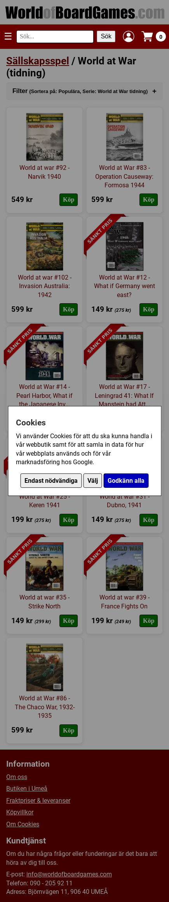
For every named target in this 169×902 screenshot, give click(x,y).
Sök (106, 36)
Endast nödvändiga (51, 480)
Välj (92, 480)
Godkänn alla (126, 480)
